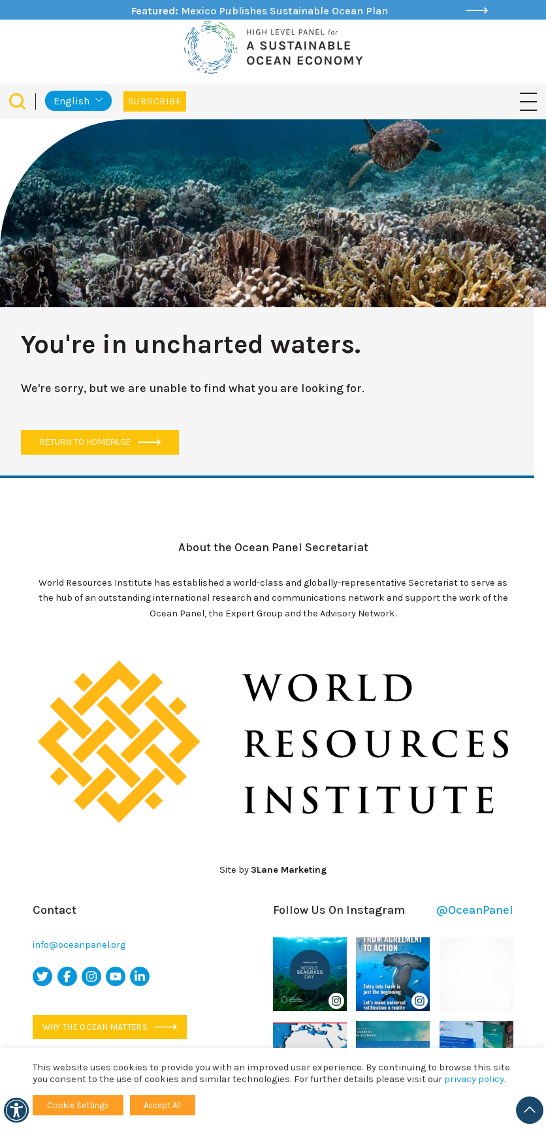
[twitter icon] (42, 976)
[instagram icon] (91, 976)
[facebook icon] (67, 976)
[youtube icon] (115, 976)
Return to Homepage (100, 442)
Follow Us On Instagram (393, 910)
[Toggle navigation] (528, 100)
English (71, 101)
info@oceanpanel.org (79, 944)
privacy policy (474, 1079)
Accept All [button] (162, 1105)
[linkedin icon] (140, 976)
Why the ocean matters (110, 1027)
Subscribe (155, 101)
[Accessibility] (16, 1110)
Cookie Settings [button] (78, 1105)
